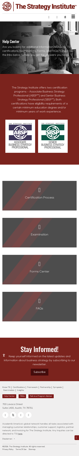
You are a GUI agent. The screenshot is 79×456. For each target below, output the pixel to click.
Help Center (9, 396)
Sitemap (32, 449)
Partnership (45, 387)
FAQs (22, 396)
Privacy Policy (7, 449)
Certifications (19, 387)
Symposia (57, 387)
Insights (20, 390)
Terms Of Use (21, 449)
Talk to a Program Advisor (41, 396)
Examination (9, 390)
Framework (32, 387)
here (20, 434)
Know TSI (6, 387)
